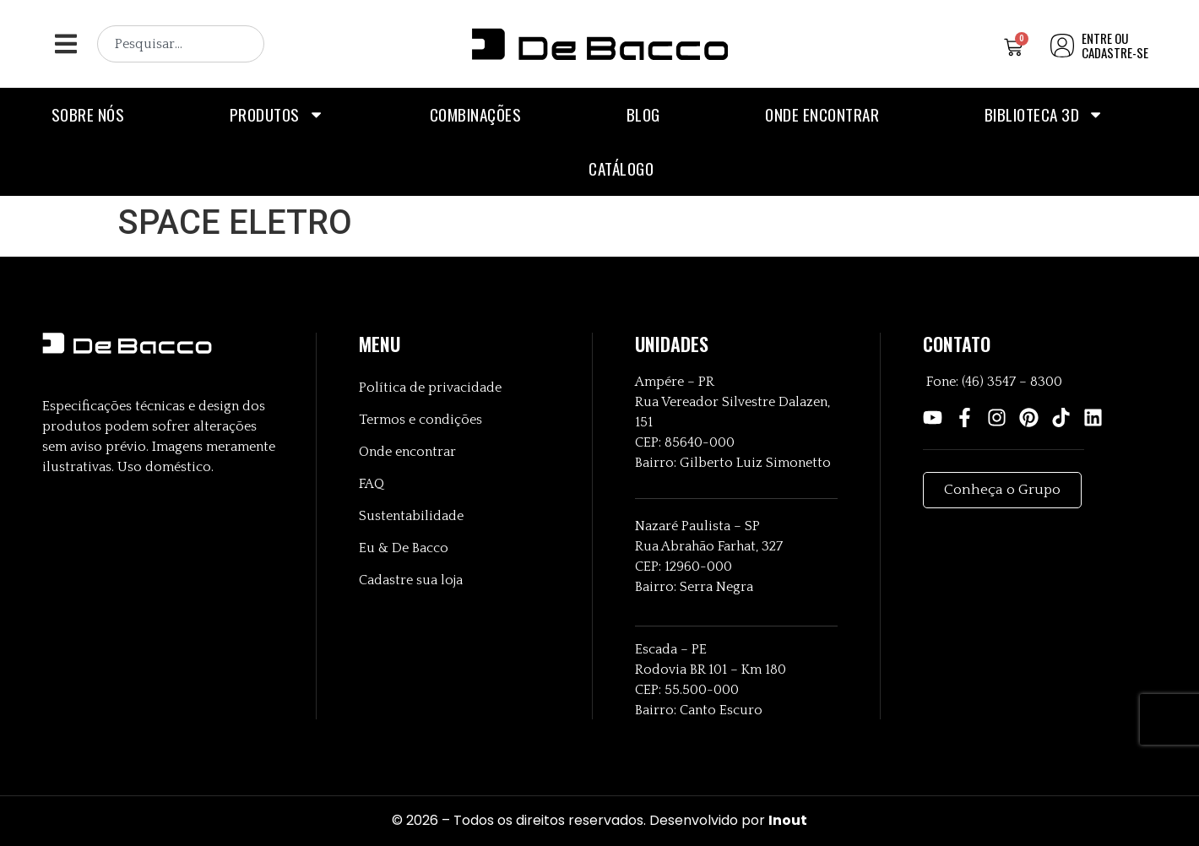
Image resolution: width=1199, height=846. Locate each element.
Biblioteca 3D (1044, 114)
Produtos (277, 114)
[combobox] (180, 43)
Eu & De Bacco (403, 548)
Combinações (476, 114)
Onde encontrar (822, 114)
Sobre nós (88, 114)
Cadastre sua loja (411, 580)
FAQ (371, 483)
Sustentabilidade (411, 515)
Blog (643, 114)
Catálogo (621, 168)
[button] (65, 44)
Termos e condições (420, 419)
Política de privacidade (430, 387)
